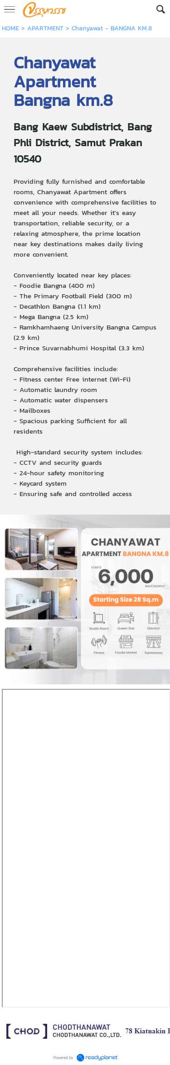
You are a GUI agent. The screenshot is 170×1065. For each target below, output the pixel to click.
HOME (10, 28)
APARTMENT (45, 28)
